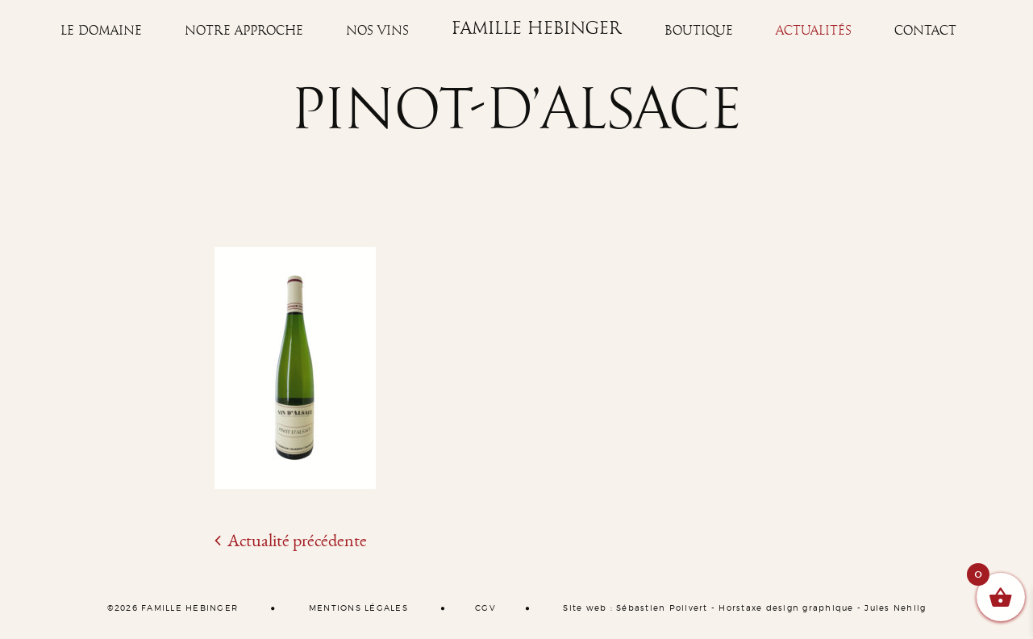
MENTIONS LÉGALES (358, 608)
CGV (485, 608)
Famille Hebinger (537, 29)
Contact (925, 30)
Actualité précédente (291, 540)
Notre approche (244, 30)
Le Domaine (101, 30)
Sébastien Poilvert (662, 608)
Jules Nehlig (895, 608)
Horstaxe (740, 608)
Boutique (698, 30)
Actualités (814, 30)
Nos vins (377, 30)
